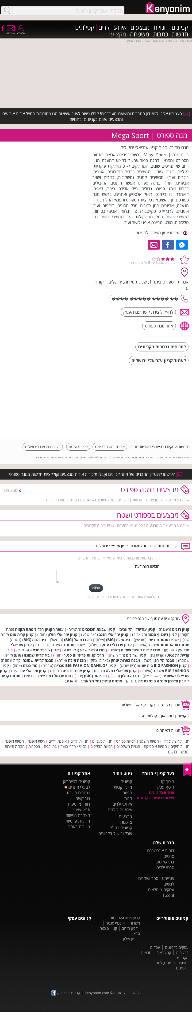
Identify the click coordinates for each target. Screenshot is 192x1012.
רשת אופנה (36, 741)
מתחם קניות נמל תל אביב (101, 681)
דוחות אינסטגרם (160, 850)
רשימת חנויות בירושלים (42, 446)
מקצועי (117, 34)
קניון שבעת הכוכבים (98, 629)
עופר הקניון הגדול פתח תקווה (39, 629)
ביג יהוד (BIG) (95, 675)
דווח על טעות (79, 804)
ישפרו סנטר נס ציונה (68, 644)
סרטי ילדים (165, 867)
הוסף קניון (165, 781)
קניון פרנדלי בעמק (117, 644)
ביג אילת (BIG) (118, 639)
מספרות (34, 746)
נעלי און (167, 715)
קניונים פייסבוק (65, 992)
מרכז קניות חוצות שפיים (140, 650)
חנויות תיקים (180, 746)
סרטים (169, 856)
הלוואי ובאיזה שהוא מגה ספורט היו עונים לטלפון (120, 596)
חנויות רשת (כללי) (176, 741)
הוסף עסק (165, 787)
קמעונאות (163, 952)
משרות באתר (79, 826)
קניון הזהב (130, 928)
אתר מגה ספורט (159, 326)
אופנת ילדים (58, 741)
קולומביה (149, 715)
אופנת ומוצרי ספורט (110, 446)
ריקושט (183, 715)
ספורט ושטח (78, 446)
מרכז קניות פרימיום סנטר (84, 655)
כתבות (160, 34)
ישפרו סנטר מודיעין (163, 639)
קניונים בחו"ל (121, 828)
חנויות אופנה (14, 741)
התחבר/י (21, 31)
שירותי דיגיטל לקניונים (155, 797)
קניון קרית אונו (22, 634)
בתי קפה (50, 746)
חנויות (161, 27)
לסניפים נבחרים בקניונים (162, 346)
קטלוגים (84, 27)
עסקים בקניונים (176, 947)
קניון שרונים (136, 655)
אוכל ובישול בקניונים (115, 833)
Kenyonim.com (97, 992)
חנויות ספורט (126, 741)
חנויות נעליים (102, 741)
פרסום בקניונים (161, 792)
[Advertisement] (154, 402)
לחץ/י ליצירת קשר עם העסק (148, 312)
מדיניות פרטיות (77, 821)
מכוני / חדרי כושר (74, 746)
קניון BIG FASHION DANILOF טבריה (85, 665)
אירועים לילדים (120, 809)
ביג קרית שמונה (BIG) (32, 655)
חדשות (180, 34)
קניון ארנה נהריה (76, 670)
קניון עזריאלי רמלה (121, 670)
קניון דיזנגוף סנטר (162, 634)
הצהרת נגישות (77, 815)
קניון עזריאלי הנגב (113, 634)
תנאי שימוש (80, 809)
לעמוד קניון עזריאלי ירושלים (158, 360)
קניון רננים (180, 629)
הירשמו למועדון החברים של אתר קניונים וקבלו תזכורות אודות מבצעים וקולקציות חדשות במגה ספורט (96, 474)
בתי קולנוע (165, 862)
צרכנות (126, 822)
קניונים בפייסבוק (76, 781)
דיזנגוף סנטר (115, 923)
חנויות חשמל (149, 741)
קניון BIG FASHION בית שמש (162, 665)
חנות (128, 798)
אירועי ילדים (112, 27)
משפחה (139, 34)
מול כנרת (30, 665)
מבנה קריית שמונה (38, 660)
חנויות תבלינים (101, 746)
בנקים (172, 751)
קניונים (180, 27)
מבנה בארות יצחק (125, 660)
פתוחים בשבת (78, 792)
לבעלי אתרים (77, 787)
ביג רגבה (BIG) (34, 639)
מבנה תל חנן (164, 660)
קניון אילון (130, 938)
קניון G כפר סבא (46, 650)
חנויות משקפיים (128, 746)
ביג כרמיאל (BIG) (78, 639)
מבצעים (140, 27)
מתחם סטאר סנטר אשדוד (168, 644)
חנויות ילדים (79, 741)
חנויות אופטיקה (155, 746)
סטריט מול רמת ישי (55, 675)
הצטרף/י (11, 31)
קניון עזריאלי (144, 629)
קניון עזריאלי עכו (32, 670)
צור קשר (83, 798)
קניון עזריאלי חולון (62, 634)
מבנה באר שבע (92, 650)
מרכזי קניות (123, 787)
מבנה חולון (130, 675)
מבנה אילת (77, 660)
